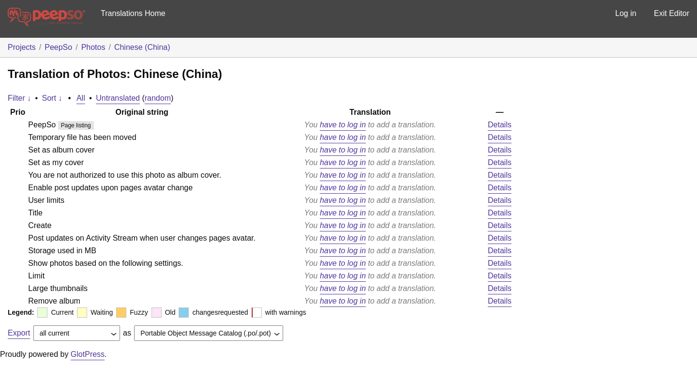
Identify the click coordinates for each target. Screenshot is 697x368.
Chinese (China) (142, 47)
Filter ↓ (19, 98)
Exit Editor (671, 13)
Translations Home (133, 13)
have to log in (343, 125)
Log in (625, 13)
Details (500, 125)
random (158, 98)
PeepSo (58, 47)
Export (19, 333)
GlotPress (88, 354)
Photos (93, 47)
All (80, 98)
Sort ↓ (52, 98)
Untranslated (118, 98)
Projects (22, 47)
